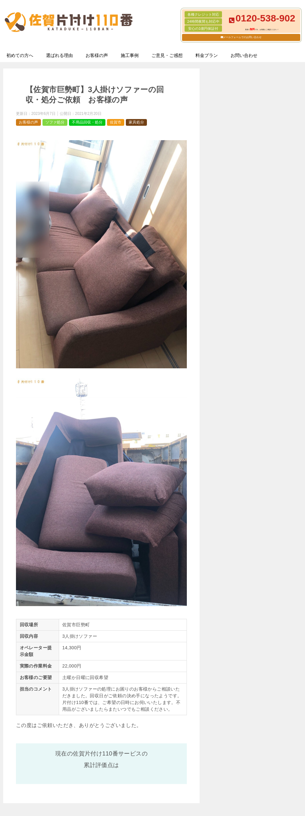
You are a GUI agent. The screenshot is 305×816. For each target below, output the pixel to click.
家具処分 (136, 122)
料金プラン (206, 55)
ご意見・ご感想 (167, 55)
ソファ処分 (55, 122)
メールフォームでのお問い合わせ (242, 37)
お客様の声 (97, 55)
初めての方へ (19, 55)
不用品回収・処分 (87, 122)
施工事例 (130, 55)
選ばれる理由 (59, 55)
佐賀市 (115, 122)
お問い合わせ (244, 55)
